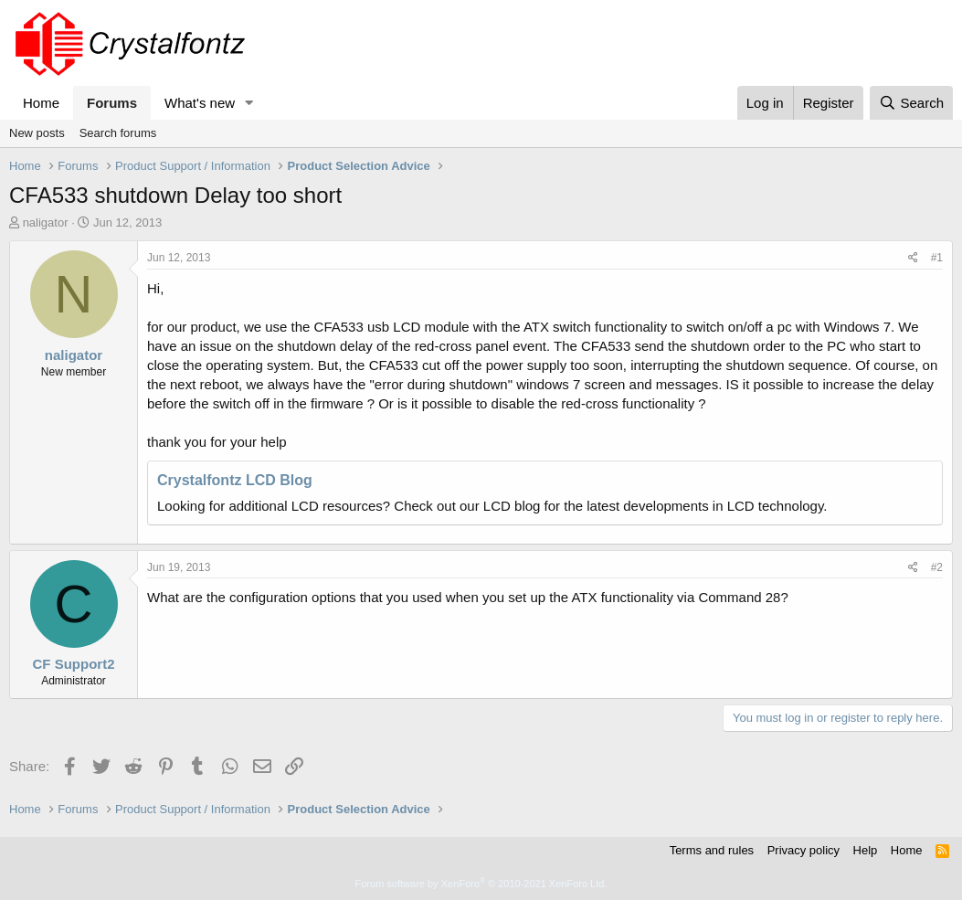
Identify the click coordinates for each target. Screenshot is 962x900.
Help (865, 850)
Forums (112, 103)
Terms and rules (712, 850)
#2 (937, 567)
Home (41, 103)
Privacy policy (803, 850)
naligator (46, 222)
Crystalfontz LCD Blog (234, 480)
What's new (199, 103)
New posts (37, 133)
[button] (249, 103)
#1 (937, 257)
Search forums (118, 133)
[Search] (911, 103)
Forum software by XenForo (481, 883)
